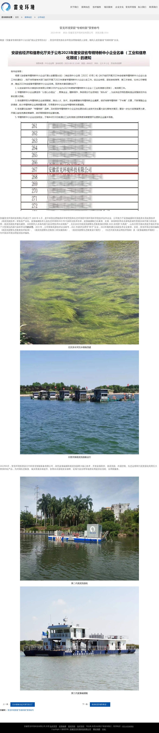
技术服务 (97, 7)
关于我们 (74, 7)
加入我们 (142, 7)
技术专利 (80, 726)
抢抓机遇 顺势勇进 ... (100, 704)
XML (104, 729)
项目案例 (108, 7)
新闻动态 (85, 7)
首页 (17, 17)
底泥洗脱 (71, 726)
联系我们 (153, 7)
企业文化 (119, 7)
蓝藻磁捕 (62, 726)
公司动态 (41, 17)
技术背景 (53, 726)
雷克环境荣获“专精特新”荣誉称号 (21, 710)
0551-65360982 (128, 726)
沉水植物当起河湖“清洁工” (22, 704)
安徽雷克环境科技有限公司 (80, 729)
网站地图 (96, 729)
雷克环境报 (131, 7)
